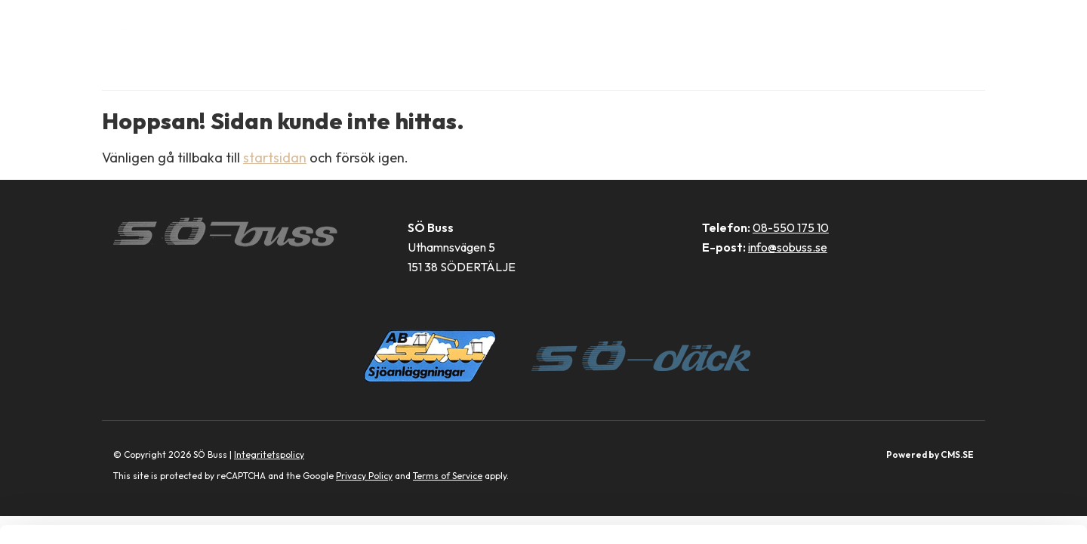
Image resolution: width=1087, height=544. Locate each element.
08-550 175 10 (791, 227)
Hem (365, 30)
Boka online (437, 30)
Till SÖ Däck (935, 30)
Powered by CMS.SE (930, 454)
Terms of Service (447, 475)
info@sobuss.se (787, 247)
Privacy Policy (364, 475)
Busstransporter (676, 30)
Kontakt (847, 30)
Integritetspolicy (269, 454)
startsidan (274, 157)
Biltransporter (548, 30)
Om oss (776, 30)
